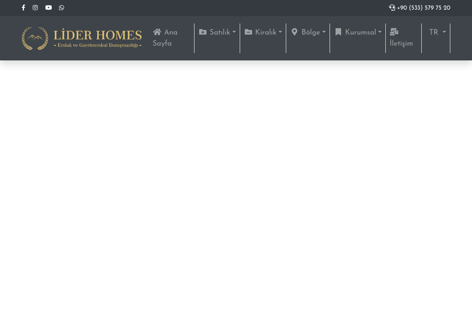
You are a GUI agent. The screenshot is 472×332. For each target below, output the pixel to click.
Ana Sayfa (173, 37)
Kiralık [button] (260, 32)
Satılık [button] (214, 32)
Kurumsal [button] (355, 32)
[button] (436, 33)
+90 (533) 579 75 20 (419, 8)
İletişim (401, 37)
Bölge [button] (305, 32)
